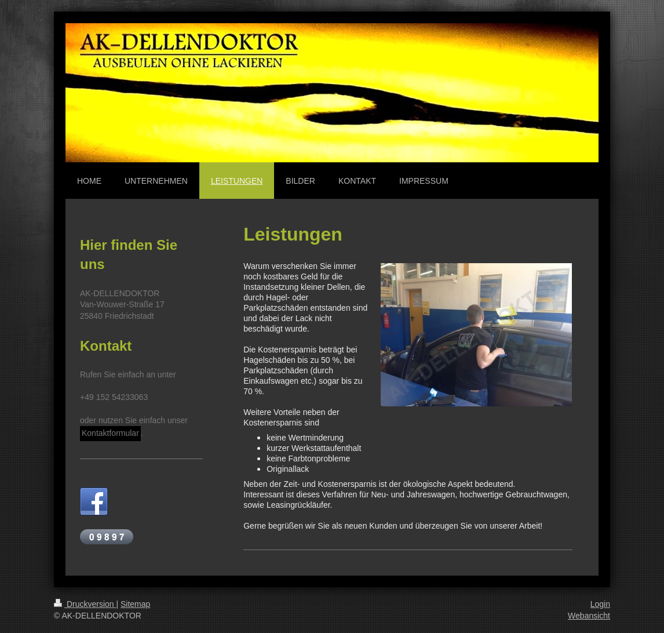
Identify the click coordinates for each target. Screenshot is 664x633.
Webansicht (589, 615)
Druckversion (85, 604)
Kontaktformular (110, 433)
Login (600, 604)
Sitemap (135, 604)
